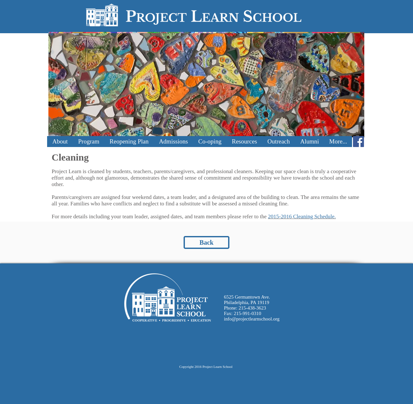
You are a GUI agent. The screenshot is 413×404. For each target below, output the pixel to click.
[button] (60, 141)
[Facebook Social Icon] (358, 141)
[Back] (206, 242)
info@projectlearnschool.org (251, 318)
